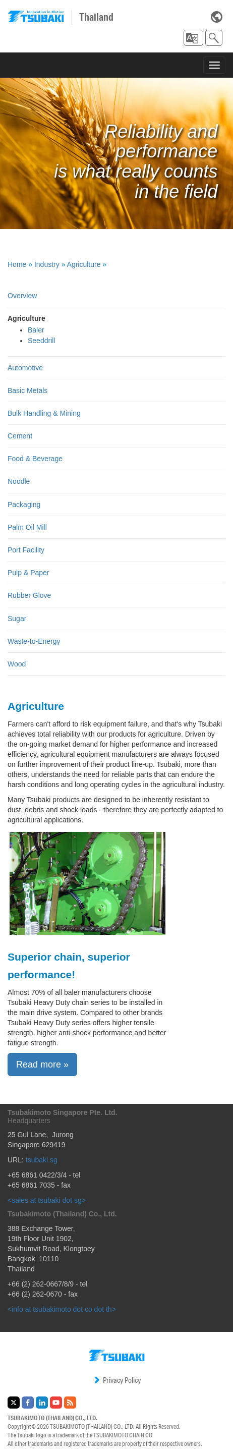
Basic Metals (27, 390)
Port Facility (26, 550)
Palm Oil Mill (27, 527)
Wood (17, 664)
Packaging (24, 504)
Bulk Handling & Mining (44, 413)
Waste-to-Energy (34, 641)
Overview (22, 296)
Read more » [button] (42, 1064)
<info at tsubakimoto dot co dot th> (62, 1309)
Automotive (25, 368)
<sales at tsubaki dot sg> (47, 1200)
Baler (36, 330)
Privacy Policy (117, 1380)
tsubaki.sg (41, 1160)
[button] (193, 37)
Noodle (19, 481)
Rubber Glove (29, 595)
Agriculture (84, 264)
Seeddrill (41, 341)
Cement (20, 436)
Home (17, 264)
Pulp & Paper (28, 573)
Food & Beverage (35, 459)
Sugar (17, 618)
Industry (47, 264)
